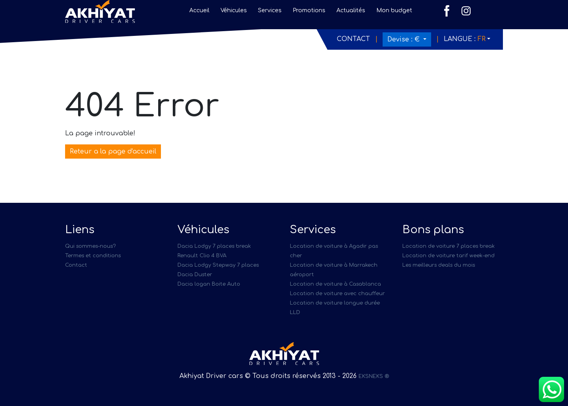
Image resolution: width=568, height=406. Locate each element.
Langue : (465, 39)
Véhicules (233, 10)
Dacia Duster (195, 274)
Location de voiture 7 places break (448, 246)
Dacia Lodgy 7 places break (214, 246)
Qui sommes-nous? (90, 246)
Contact (353, 39)
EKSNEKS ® (374, 376)
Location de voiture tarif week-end (448, 255)
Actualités (350, 10)
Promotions (309, 10)
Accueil (199, 10)
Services (270, 10)
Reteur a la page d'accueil (113, 151)
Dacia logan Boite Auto (209, 284)
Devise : (404, 39)
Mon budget (394, 10)
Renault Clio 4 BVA (202, 255)
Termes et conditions (93, 255)
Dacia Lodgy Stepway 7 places (218, 265)
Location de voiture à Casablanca (335, 284)
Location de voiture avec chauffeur (337, 293)
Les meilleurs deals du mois (438, 265)
